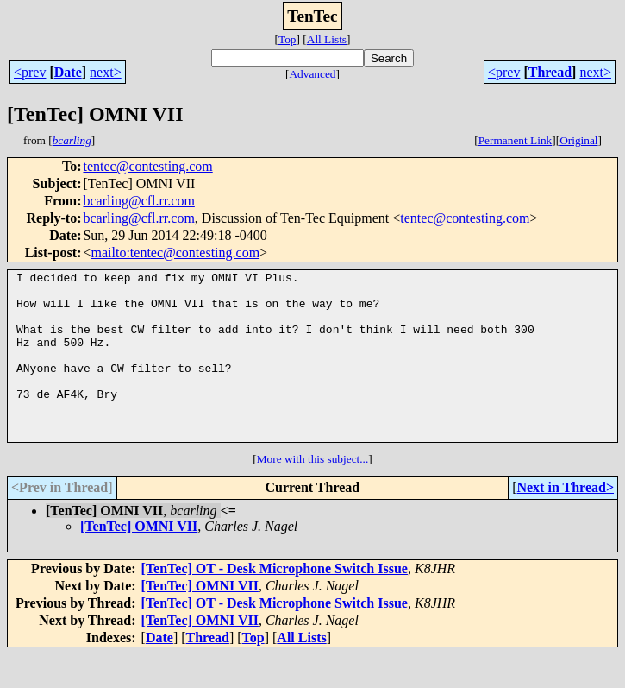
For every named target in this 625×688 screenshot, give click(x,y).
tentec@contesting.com (147, 166)
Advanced (312, 73)
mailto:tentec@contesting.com (175, 252)
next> (106, 72)
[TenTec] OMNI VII (138, 559)
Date (68, 72)
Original (578, 140)
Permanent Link (515, 140)
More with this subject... (313, 492)
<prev (30, 72)
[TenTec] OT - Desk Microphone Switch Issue (274, 602)
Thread (550, 72)
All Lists (327, 39)
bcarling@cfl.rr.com (138, 200)
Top (287, 39)
